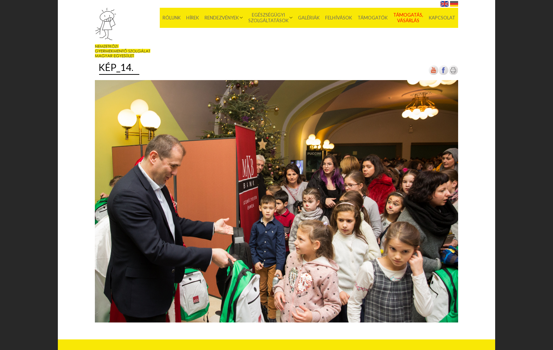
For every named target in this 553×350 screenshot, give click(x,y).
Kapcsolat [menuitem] (442, 17)
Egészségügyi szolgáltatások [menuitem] (268, 17)
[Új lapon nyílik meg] (443, 74)
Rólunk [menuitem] (172, 17)
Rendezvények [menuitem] (222, 17)
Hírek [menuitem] (192, 17)
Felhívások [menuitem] (338, 17)
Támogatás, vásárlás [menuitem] (408, 17)
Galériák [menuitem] (309, 17)
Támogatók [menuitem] (373, 17)
